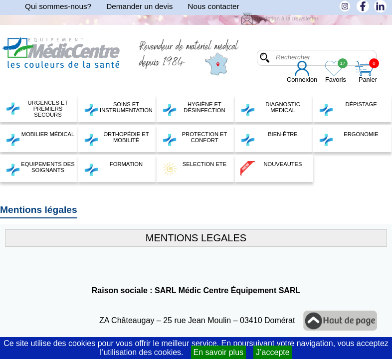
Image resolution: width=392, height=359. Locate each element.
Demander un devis (139, 6)
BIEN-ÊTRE (269, 138)
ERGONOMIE (349, 138)
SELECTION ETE (194, 168)
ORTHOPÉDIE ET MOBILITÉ (116, 138)
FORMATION (113, 168)
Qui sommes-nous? (58, 6)
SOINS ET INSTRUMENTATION (118, 108)
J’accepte (273, 352)
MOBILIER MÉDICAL (39, 138)
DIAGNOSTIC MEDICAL (270, 108)
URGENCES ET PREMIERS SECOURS (36, 109)
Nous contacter (213, 6)
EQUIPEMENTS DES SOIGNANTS (40, 168)
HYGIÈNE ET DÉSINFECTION (193, 108)
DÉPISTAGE (348, 108)
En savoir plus (219, 352)
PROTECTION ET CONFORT (194, 138)
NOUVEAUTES (271, 168)
